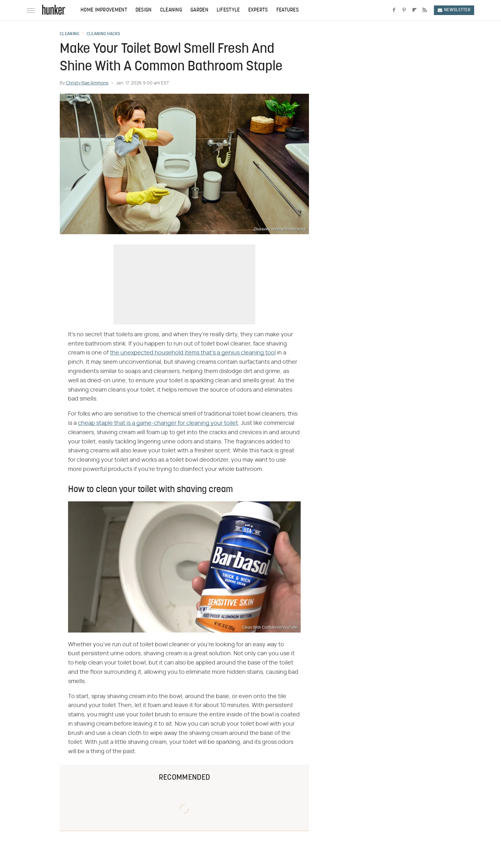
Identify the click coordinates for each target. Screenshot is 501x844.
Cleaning (171, 10)
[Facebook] (394, 10)
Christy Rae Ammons (87, 83)
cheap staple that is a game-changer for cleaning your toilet (158, 423)
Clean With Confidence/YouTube (269, 627)
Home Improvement (104, 10)
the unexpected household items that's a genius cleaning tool (193, 353)
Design (143, 10)
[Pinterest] (404, 10)
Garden (199, 10)
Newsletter (454, 10)
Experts (258, 10)
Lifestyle (228, 10)
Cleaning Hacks (103, 34)
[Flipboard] (414, 10)
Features (287, 10)
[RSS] (424, 10)
